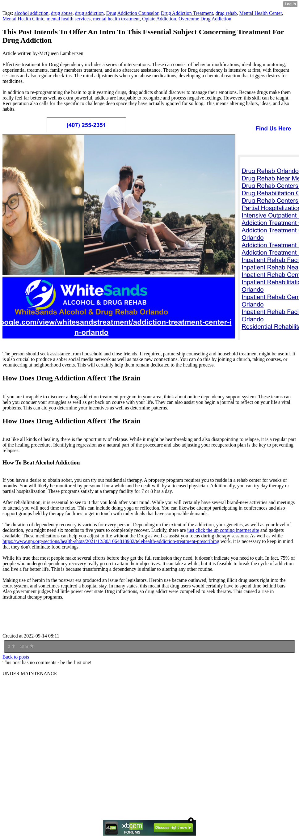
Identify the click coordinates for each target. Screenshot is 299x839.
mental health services (69, 18)
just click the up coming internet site (223, 530)
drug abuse (62, 13)
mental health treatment (116, 18)
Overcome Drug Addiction (205, 18)
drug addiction (89, 13)
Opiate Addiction (159, 18)
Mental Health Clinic (23, 18)
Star (27, 646)
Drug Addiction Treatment (187, 13)
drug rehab (226, 13)
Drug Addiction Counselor (132, 13)
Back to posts (15, 656)
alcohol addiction (31, 13)
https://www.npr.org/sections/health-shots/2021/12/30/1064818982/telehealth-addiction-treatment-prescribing (110, 541)
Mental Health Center (260, 13)
